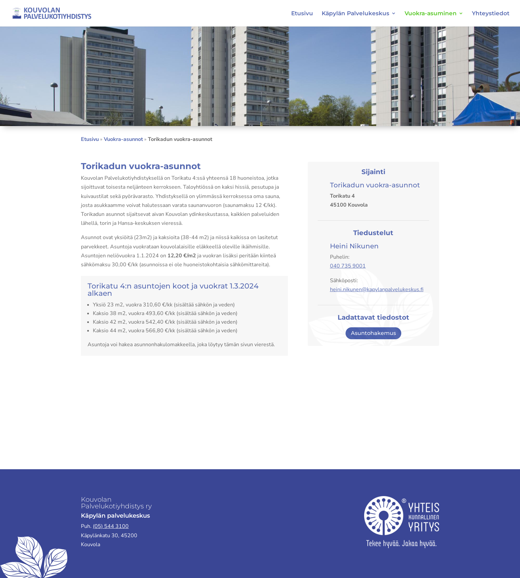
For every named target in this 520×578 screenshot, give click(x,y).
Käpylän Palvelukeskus (355, 14)
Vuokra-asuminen (431, 14)
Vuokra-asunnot (123, 139)
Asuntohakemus (373, 333)
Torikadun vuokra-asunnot (375, 185)
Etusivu (302, 14)
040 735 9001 (348, 266)
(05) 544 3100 (111, 526)
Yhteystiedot (490, 14)
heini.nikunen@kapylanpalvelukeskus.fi (376, 289)
